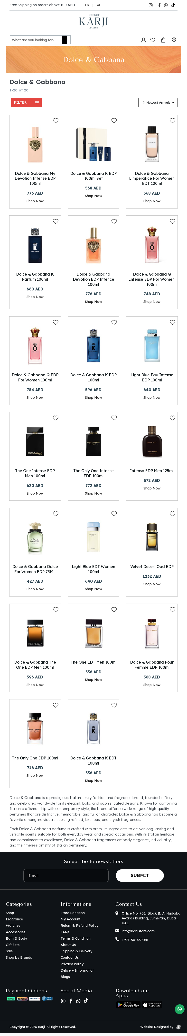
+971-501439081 (135, 943)
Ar (98, 5)
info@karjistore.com (138, 934)
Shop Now (35, 201)
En (87, 5)
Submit (140, 878)
